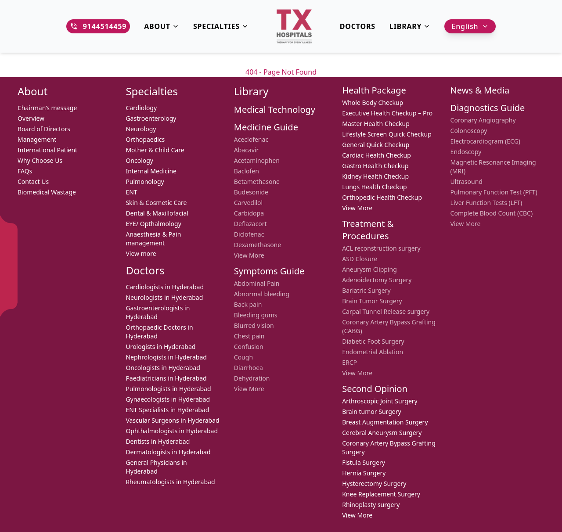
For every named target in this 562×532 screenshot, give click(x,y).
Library (410, 26)
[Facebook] (9, 248)
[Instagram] (9, 266)
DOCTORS (357, 26)
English (470, 26)
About (161, 26)
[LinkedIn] (9, 283)
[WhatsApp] (9, 231)
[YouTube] (9, 301)
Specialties (221, 26)
